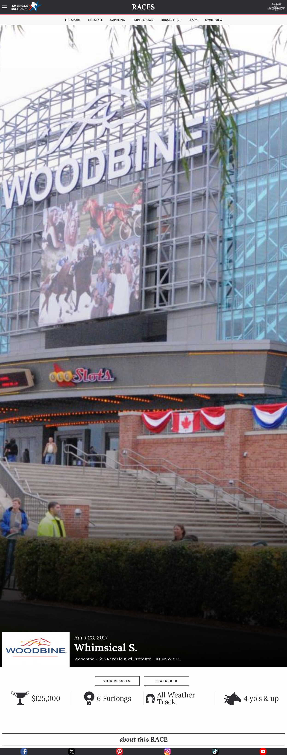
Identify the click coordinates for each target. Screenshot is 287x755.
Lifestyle (95, 20)
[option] (143, 346)
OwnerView (213, 20)
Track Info (166, 681)
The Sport (72, 20)
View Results (117, 681)
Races (143, 7)
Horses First (171, 20)
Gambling (117, 20)
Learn (193, 20)
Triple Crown (142, 20)
